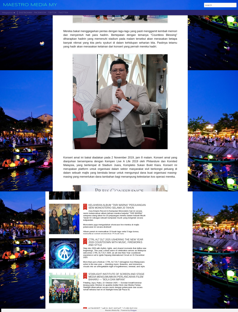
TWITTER (63, 13)
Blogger (133, 310)
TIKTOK (52, 13)
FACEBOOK (40, 13)
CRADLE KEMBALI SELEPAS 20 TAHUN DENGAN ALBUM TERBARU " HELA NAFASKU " (116, 172)
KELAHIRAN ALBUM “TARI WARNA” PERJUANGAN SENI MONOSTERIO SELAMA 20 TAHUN (117, 206)
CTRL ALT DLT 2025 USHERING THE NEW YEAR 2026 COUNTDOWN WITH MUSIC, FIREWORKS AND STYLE (115, 242)
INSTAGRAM (25, 13)
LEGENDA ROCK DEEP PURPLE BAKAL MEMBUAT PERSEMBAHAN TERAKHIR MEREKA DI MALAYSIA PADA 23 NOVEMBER (117, 139)
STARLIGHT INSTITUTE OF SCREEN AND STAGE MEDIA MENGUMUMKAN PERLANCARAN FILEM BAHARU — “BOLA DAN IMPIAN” (116, 277)
